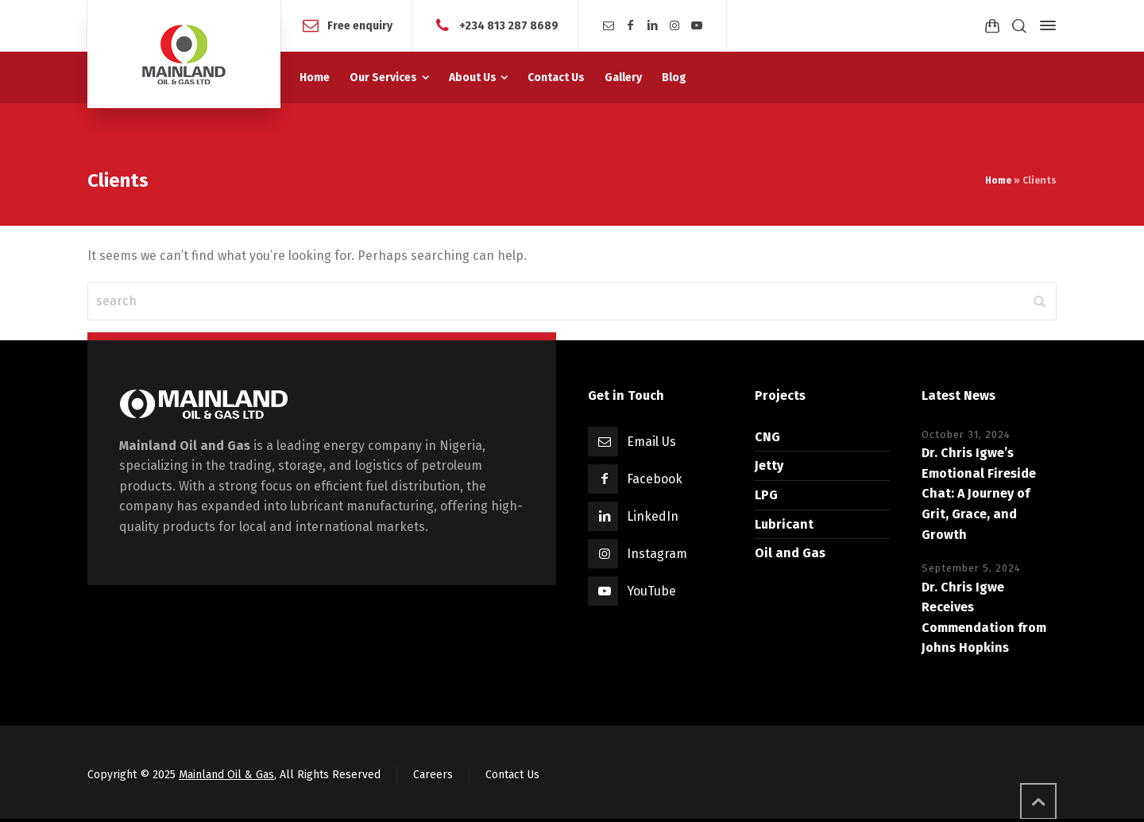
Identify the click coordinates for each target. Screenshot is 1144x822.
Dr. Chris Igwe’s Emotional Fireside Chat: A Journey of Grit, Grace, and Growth (979, 493)
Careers (433, 774)
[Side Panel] (1045, 25)
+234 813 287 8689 (508, 25)
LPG (766, 494)
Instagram (657, 553)
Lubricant (784, 524)
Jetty (769, 465)
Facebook (654, 479)
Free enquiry (359, 25)
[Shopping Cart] (992, 26)
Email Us (651, 441)
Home (998, 180)
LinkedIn (652, 516)
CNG (767, 436)
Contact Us (512, 774)
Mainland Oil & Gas (226, 774)
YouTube (651, 591)
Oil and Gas (790, 552)
